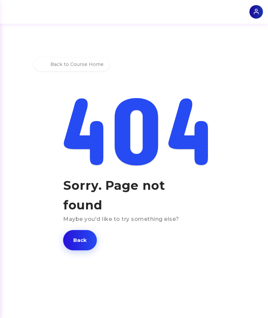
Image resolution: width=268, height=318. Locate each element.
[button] (80, 240)
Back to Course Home (72, 64)
